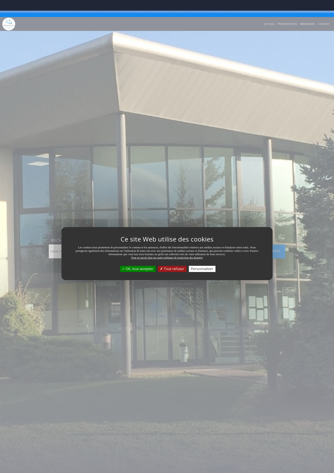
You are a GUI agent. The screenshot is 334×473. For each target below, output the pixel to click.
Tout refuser (172, 251)
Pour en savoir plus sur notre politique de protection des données (167, 240)
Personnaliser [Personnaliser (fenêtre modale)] (202, 251)
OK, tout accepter (137, 251)
